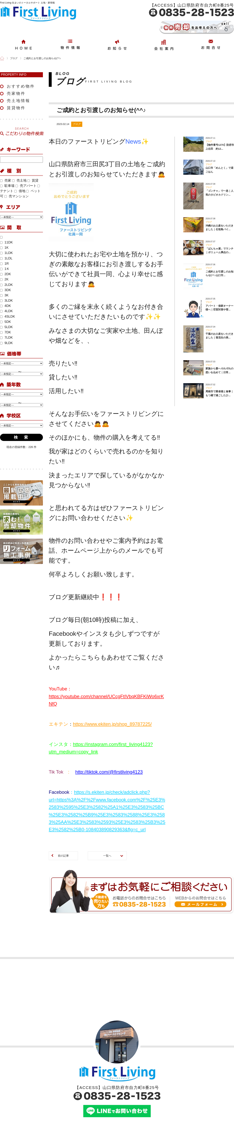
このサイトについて (205, 1081)
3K (4, 295)
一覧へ (107, 798)
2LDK (6, 285)
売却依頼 (156, 1093)
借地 (19, 191)
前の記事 (63, 798)
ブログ (109, 1087)
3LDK (6, 300)
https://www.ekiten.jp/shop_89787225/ (112, 666)
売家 (5, 180)
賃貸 (32, 180)
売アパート (25, 186)
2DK (5, 274)
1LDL (6, 258)
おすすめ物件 (21, 86)
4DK (5, 306)
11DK (6, 242)
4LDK (6, 311)
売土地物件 (65, 1093)
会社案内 (21, 1081)
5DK (5, 322)
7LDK (6, 337)
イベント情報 (113, 1093)
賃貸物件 (16, 108)
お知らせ (110, 1081)
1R (4, 263)
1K (4, 247)
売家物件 (16, 93)
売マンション (16, 196)
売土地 (19, 180)
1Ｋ (5, 269)
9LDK (6, 343)
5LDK (6, 327)
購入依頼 (156, 1087)
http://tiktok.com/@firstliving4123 (109, 714)
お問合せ (156, 1081)
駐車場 (7, 186)
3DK (5, 290)
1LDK (6, 253)
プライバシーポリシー (206, 1087)
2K (4, 279)
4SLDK (7, 316)
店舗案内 (21, 1087)
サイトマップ (201, 1093)
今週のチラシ (113, 1099)
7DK (5, 332)
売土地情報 (18, 100)
